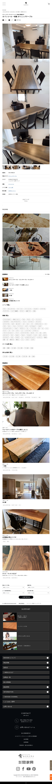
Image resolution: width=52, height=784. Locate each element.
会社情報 (26, 739)
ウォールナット (31, 321)
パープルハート (35, 330)
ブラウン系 (5, 356)
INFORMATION (8, 692)
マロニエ (23, 335)
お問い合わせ (8, 706)
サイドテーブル (6, 311)
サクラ (26, 326)
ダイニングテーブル (12, 176)
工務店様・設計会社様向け (26, 745)
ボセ (40, 332)
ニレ (22, 330)
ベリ (37, 332)
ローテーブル (43, 308)
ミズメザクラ (29, 335)
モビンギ (44, 335)
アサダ (23, 319)
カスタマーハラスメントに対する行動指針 (26, 736)
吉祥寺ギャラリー (12, 190)
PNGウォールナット (16, 319)
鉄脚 (4, 348)
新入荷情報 (7, 682)
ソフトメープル (33, 328)
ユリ (22, 337)
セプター (16, 328)
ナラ (13, 330)
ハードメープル (27, 330)
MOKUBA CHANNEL (11, 697)
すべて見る (47, 274)
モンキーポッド (6, 337)
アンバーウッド (38, 319)
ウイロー (27, 339)
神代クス (17, 339)
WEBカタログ (9, 672)
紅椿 (4, 339)
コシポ (14, 326)
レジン (22, 339)
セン (27, 328)
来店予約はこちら (51, 777)
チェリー (4, 330)
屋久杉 (45, 337)
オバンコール (11, 184)
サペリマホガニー (33, 326)
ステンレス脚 (20, 348)
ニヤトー (17, 330)
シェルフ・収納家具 (14, 311)
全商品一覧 (7, 677)
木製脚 (8, 348)
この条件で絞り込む (26, 597)
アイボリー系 (24, 356)
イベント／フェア (51, 765)
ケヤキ (4, 326)
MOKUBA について (10, 658)
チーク (47, 328)
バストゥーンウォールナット (8, 332)
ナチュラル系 (11, 356)
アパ (33, 319)
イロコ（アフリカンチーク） (16, 321)
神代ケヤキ (12, 339)
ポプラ (45, 332)
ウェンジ (24, 321)
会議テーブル (28, 311)
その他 (34, 311)
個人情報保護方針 (26, 733)
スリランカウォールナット (8, 328)
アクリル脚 (26, 348)
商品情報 (6, 662)
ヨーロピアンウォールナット (30, 337)
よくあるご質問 (10, 701)
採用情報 (26, 742)
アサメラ (28, 319)
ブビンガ (32, 332)
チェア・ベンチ (19, 308)
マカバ (12, 335)
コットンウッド (20, 326)
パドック (17, 332)
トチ (9, 330)
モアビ (40, 335)
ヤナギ (12, 337)
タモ (39, 328)
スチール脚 (10, 187)
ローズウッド (39, 337)
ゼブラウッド (22, 328)
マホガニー (17, 335)
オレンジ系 (18, 356)
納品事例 (6, 687)
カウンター (22, 311)
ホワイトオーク (6, 335)
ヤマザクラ (17, 337)
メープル (35, 335)
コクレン (9, 326)
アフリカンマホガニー (7, 319)
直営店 (6, 667)
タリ (43, 328)
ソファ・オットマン (28, 308)
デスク (4, 308)
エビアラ (32, 339)
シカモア (39, 326)
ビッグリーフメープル (25, 332)
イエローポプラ (6, 321)
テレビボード (36, 308)
